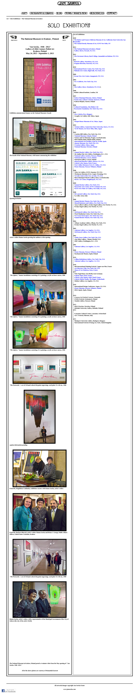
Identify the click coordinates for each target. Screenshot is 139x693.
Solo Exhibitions (15, 19)
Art (7, 19)
